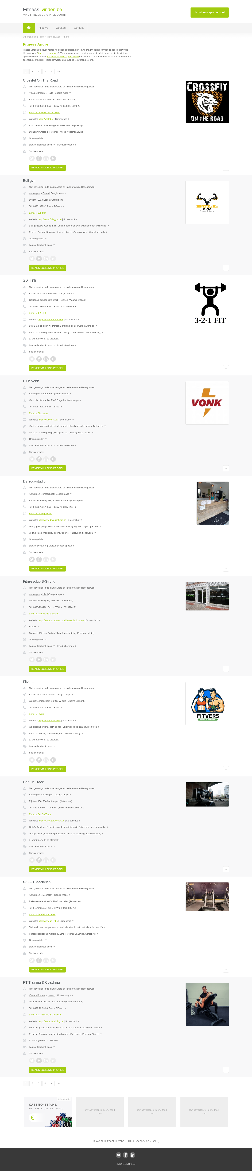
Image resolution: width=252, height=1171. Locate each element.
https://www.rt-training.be (50, 1021)
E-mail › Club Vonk (38, 413)
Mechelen (47, 895)
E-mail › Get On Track (40, 814)
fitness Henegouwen (48, 53)
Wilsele (51, 694)
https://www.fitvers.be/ (49, 720)
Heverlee (52, 293)
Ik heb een (210, 12)
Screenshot (62, 119)
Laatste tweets (37, 545)
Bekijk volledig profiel (47, 167)
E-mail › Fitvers (36, 714)
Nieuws (43, 27)
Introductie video (67, 144)
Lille (44, 594)
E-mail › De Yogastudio (40, 513)
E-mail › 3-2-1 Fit (37, 313)
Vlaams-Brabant (37, 93)
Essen (45, 193)
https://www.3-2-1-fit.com (50, 319)
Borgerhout (48, 393)
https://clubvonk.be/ (48, 419)
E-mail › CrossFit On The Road (44, 112)
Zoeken (60, 27)
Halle (50, 93)
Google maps (63, 93)
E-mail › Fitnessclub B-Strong (44, 613)
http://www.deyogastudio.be (52, 520)
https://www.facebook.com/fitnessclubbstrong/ (61, 620)
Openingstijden (38, 138)
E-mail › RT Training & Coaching (45, 1014)
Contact (79, 27)
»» (58, 71)
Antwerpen (34, 193)
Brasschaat (48, 494)
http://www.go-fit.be (48, 921)
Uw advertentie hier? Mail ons (100, 1111)
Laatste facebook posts (42, 144)
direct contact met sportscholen (63, 56)
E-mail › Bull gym (37, 213)
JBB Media (123, 1164)
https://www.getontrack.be (51, 820)
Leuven (51, 995)
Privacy (132, 1164)
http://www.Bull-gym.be (49, 219)
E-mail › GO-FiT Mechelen (42, 914)
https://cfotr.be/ (45, 119)
